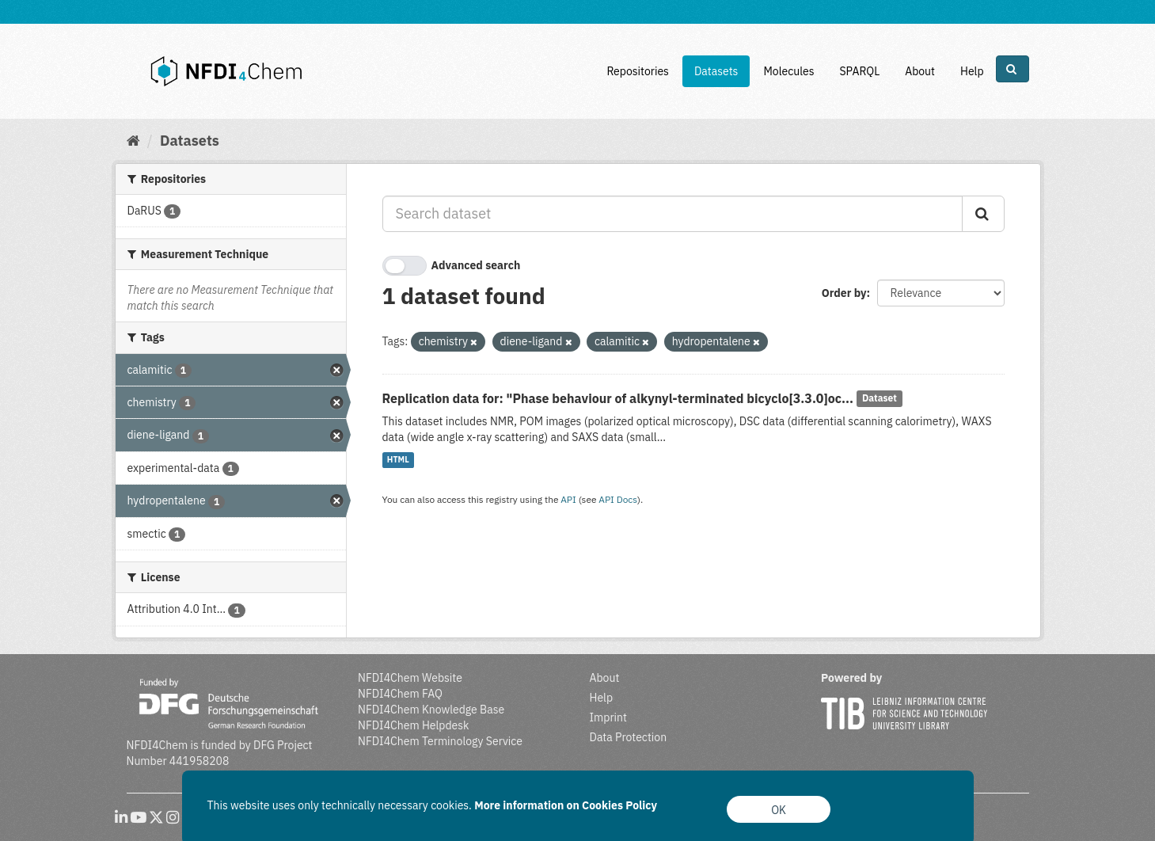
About (920, 71)
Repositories (637, 71)
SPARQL (859, 71)
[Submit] (983, 214)
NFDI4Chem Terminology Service (440, 741)
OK (778, 810)
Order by (844, 293)
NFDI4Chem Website (410, 678)
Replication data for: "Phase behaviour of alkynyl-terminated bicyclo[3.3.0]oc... (618, 398)
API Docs (617, 499)
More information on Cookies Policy (565, 805)
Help (972, 71)
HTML (398, 460)
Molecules (788, 71)
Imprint (608, 717)
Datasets (716, 71)
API (568, 499)
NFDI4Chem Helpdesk (413, 725)
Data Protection (628, 737)
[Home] (133, 140)
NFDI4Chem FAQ (400, 694)
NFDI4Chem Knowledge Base (431, 709)
